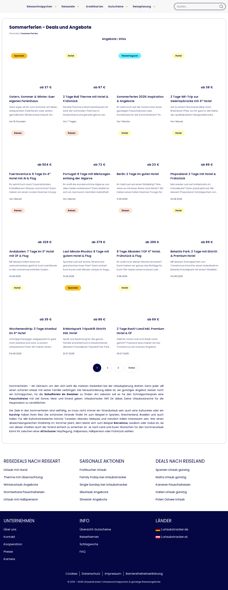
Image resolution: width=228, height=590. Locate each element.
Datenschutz (91, 574)
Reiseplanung (142, 6)
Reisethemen (89, 537)
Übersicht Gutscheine (95, 529)
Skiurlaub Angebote (94, 492)
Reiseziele (68, 6)
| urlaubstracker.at (172, 537)
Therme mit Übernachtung (23, 477)
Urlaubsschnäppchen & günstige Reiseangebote (132, 581)
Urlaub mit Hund (15, 470)
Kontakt (9, 537)
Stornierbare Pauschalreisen (24, 492)
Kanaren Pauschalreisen (173, 485)
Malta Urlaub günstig (171, 477)
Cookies (71, 574)
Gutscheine (115, 6)
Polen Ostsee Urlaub (170, 499)
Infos (122, 39)
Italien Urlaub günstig (171, 492)
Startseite (14, 33)
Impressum (113, 574)
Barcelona (121, 423)
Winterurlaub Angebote (21, 485)
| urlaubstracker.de (172, 529)
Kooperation (13, 544)
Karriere (9, 559)
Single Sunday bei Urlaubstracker (103, 485)
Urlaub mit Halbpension (21, 499)
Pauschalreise (18, 398)
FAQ (82, 552)
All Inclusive (48, 431)
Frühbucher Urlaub (93, 470)
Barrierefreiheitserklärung (144, 574)
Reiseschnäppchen (39, 6)
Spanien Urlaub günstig (172, 470)
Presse (8, 552)
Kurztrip (14, 414)
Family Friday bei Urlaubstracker (103, 477)
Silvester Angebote (93, 499)
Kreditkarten (94, 6)
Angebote (109, 39)
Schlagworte (89, 544)
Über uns (10, 529)
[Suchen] (200, 6)
